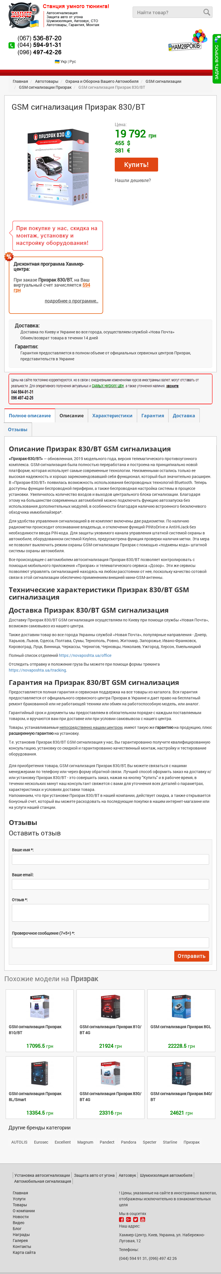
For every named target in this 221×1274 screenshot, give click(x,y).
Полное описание (30, 415)
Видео (18, 1222)
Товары (20, 1204)
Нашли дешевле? (133, 180)
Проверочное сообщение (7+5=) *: (43, 933)
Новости (21, 1216)
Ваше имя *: (23, 849)
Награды (21, 1234)
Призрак (191, 1142)
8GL (180, 1026)
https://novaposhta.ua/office (85, 655)
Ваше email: (23, 874)
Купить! (136, 164)
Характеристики (112, 415)
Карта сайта (24, 1252)
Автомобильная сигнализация (42, 1181)
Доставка (184, 415)
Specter (149, 1142)
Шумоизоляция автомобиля (166, 1175)
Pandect (107, 1142)
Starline (170, 1142)
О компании (24, 1210)
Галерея (20, 1240)
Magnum (85, 1142)
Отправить (192, 956)
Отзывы (17, 429)
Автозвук (127, 1175)
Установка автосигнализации (42, 1175)
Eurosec (41, 1142)
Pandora (128, 1142)
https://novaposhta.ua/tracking (37, 670)
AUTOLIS (19, 1142)
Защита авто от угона (94, 1175)
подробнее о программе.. (71, 301)
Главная (20, 1192)
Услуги (19, 1198)
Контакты (22, 1246)
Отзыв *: (20, 899)
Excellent (63, 1142)
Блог (17, 1228)
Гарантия (152, 415)
